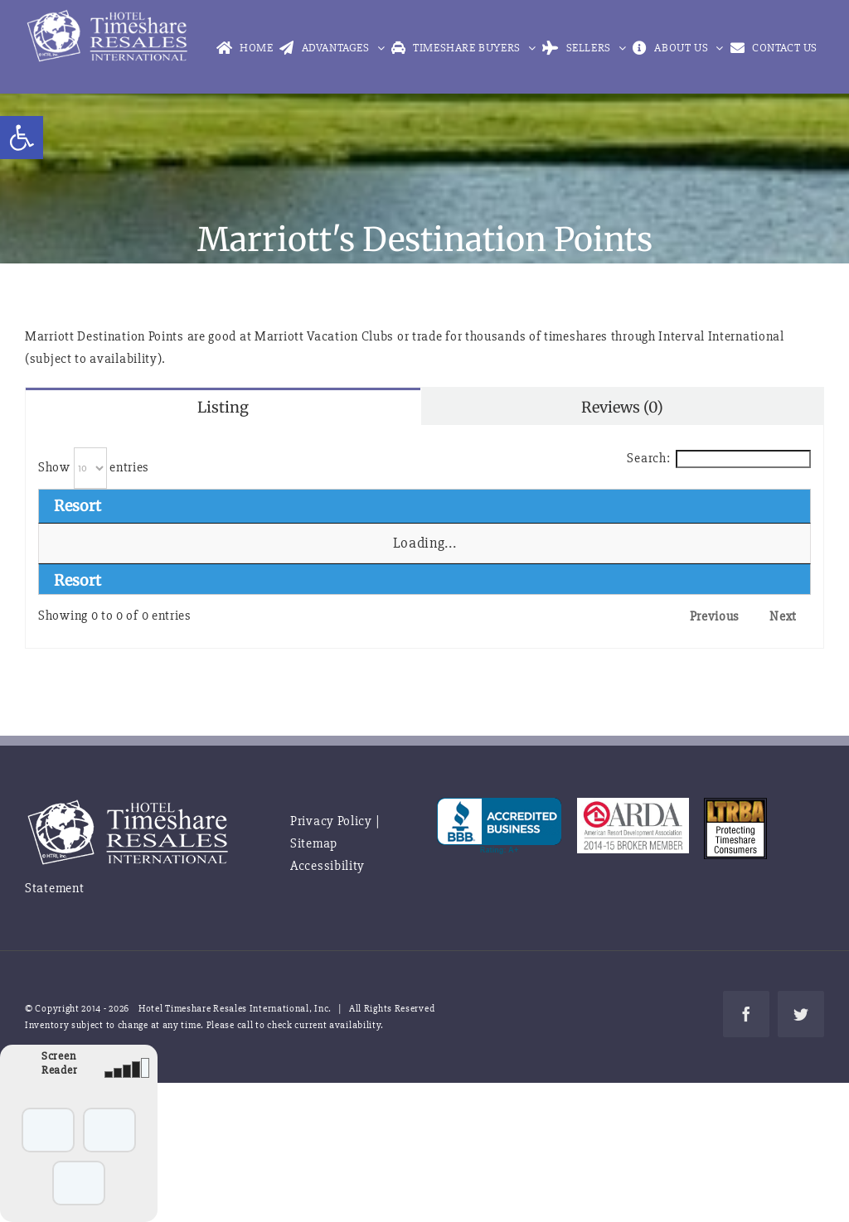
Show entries (93, 467)
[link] (21, 137)
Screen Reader (59, 1063)
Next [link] (783, 616)
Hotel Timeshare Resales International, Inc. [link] (235, 1008)
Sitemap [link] (313, 843)
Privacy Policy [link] (331, 821)
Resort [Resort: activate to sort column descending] (77, 505)
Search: (719, 458)
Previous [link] (715, 616)
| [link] (378, 821)
